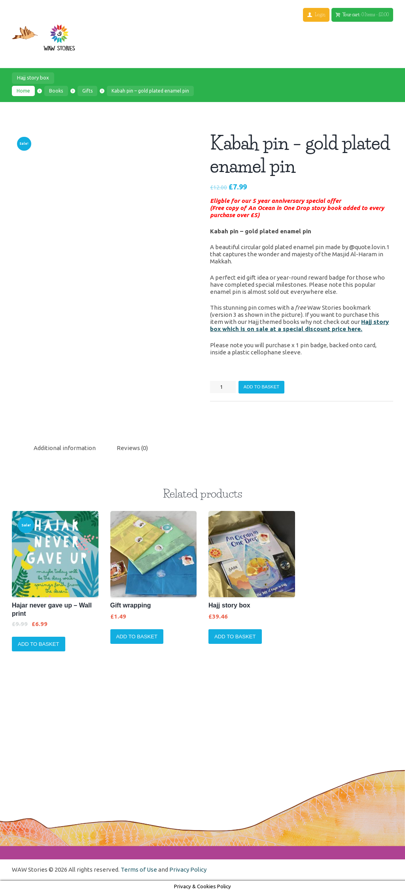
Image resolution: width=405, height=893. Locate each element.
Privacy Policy (187, 869)
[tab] (65, 448)
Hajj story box (33, 78)
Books (56, 90)
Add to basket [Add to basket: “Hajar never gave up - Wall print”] (38, 644)
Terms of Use (139, 869)
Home (23, 90)
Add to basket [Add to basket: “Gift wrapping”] (136, 636)
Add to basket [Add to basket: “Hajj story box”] (234, 636)
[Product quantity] (223, 387)
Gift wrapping (130, 605)
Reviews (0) (132, 448)
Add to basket (261, 386)
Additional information (65, 448)
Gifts (87, 90)
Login (319, 14)
